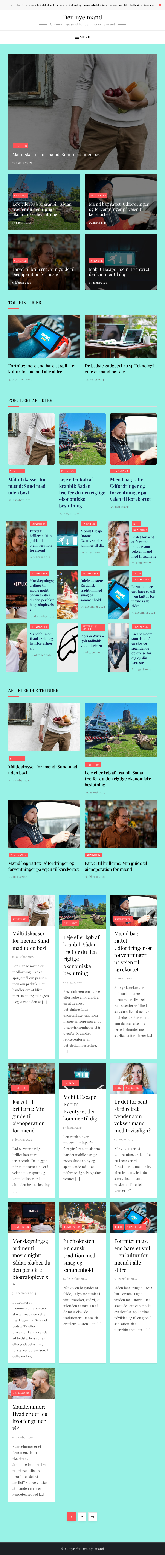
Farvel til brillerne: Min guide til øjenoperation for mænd (43, 271)
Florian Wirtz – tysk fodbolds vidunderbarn (92, 641)
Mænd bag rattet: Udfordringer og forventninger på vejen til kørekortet (119, 209)
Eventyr (96, 260)
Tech (137, 573)
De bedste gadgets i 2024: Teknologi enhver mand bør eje (119, 368)
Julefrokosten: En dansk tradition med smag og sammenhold (92, 590)
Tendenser (98, 195)
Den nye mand (82, 17)
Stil (136, 523)
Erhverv (20, 195)
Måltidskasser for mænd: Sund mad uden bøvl (57, 154)
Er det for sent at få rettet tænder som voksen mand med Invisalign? (143, 546)
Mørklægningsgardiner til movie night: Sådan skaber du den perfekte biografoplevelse (42, 595)
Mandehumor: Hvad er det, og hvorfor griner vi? (41, 641)
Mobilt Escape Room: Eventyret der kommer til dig (119, 271)
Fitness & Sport (89, 628)
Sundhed (20, 145)
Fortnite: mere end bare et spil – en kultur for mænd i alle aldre (42, 368)
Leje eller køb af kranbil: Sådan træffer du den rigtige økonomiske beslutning (42, 209)
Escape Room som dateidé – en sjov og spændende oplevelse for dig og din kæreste (142, 648)
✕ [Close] (160, 5)
